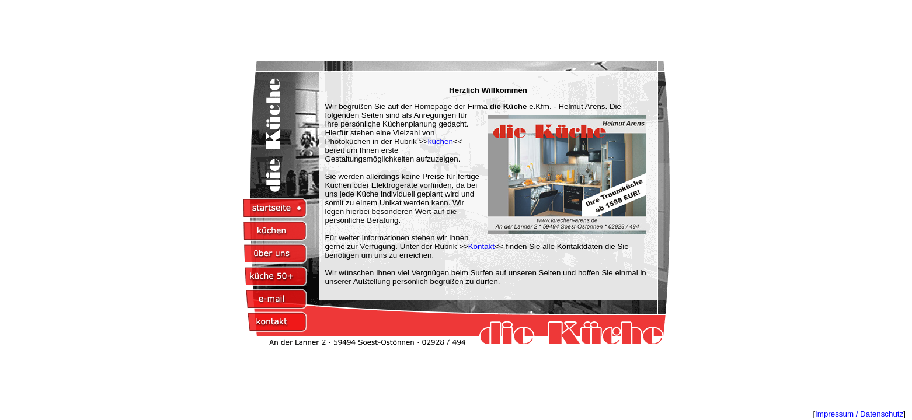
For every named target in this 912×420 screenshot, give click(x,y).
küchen (440, 141)
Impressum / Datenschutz (859, 414)
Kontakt (481, 246)
